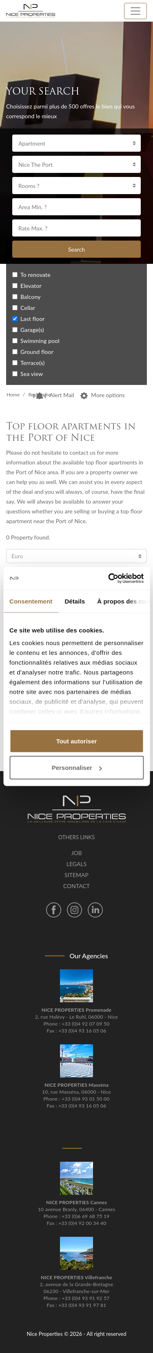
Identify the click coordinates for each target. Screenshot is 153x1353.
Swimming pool (40, 340)
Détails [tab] (74, 600)
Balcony (30, 296)
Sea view (31, 373)
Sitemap (76, 874)
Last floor (32, 318)
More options (102, 394)
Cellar (27, 307)
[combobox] (76, 143)
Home (13, 394)
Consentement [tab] (30, 600)
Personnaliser (77, 767)
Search (76, 249)
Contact (76, 885)
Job (76, 852)
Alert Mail (53, 394)
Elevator (31, 285)
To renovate (35, 274)
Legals (76, 863)
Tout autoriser (76, 740)
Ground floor (36, 351)
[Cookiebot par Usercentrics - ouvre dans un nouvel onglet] (109, 578)
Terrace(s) (32, 362)
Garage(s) (32, 329)
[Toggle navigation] (135, 11)
